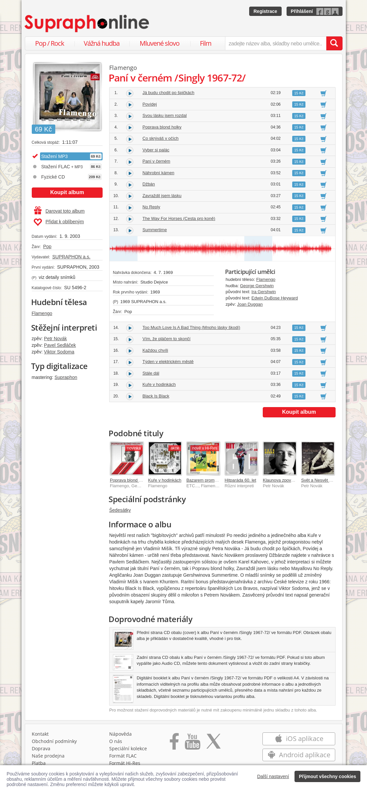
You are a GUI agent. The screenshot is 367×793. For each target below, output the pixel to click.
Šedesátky (120, 510)
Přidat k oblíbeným (58, 222)
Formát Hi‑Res (124, 763)
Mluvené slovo (159, 43)
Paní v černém (156, 161)
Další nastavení (273, 776)
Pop (47, 246)
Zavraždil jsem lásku (162, 195)
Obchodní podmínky (54, 741)
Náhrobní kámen (158, 172)
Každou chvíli (155, 350)
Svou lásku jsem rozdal (165, 115)
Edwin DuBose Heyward (275, 297)
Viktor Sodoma (59, 351)
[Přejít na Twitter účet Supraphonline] (213, 743)
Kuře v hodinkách (159, 384)
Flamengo (42, 313)
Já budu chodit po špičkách (169, 92)
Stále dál (151, 373)
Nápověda (120, 734)
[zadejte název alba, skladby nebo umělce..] (275, 43)
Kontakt (40, 734)
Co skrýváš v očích (161, 138)
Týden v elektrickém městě (168, 361)
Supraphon (66, 377)
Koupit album (67, 192)
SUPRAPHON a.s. (71, 256)
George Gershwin (257, 285)
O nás (115, 741)
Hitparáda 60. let (240, 480)
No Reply (151, 206)
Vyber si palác (156, 149)
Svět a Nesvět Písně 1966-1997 (331, 480)
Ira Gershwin (264, 291)
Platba (39, 763)
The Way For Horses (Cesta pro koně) (179, 218)
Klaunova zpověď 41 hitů (286, 480)
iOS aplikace (299, 738)
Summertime (155, 229)
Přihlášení (302, 11)
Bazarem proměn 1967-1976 (213, 480)
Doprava (41, 748)
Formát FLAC (123, 756)
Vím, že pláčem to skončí (167, 338)
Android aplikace (299, 754)
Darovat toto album (59, 211)
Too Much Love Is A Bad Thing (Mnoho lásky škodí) (191, 327)
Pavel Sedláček (60, 345)
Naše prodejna (48, 756)
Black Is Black (156, 396)
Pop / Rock (49, 43)
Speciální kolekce (128, 748)
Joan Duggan (249, 304)
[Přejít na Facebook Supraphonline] (174, 743)
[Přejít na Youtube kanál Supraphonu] (192, 743)
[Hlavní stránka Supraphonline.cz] (87, 23)
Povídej (150, 104)
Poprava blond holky (162, 127)
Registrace (265, 11)
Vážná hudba (101, 43)
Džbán (149, 184)
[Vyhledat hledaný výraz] (334, 43)
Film (205, 43)
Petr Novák (55, 338)
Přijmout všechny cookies (327, 776)
